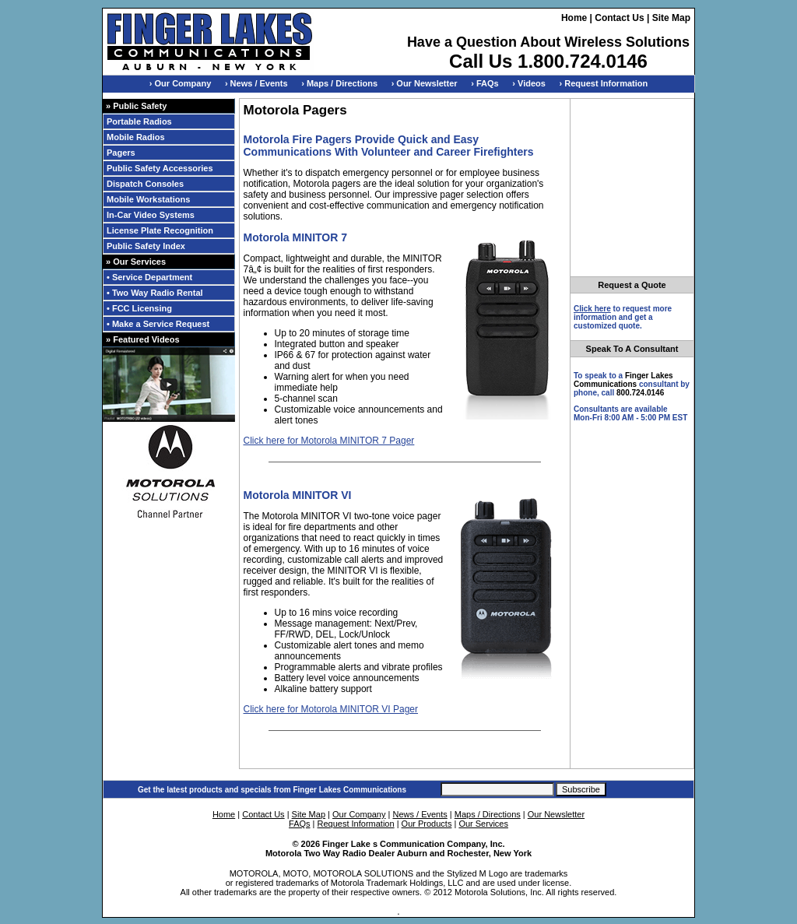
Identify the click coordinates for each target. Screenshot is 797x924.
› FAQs (484, 83)
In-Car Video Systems (151, 215)
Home (574, 17)
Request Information (356, 823)
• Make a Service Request (158, 323)
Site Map (671, 17)
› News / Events (256, 83)
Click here (592, 308)
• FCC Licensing (139, 308)
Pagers (121, 152)
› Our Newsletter (424, 83)
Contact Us (619, 17)
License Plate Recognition (160, 230)
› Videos (529, 83)
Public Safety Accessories (160, 168)
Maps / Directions (488, 814)
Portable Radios (139, 121)
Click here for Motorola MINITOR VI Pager (331, 709)
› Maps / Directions (339, 83)
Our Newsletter (556, 814)
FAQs (300, 823)
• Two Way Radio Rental (155, 292)
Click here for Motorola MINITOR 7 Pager (329, 440)
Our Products (427, 823)
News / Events (419, 814)
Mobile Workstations (148, 199)
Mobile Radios (136, 137)
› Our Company (180, 83)
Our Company (358, 814)
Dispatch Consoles (145, 183)
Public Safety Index (146, 246)
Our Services (483, 823)
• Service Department (149, 277)
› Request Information (604, 83)
